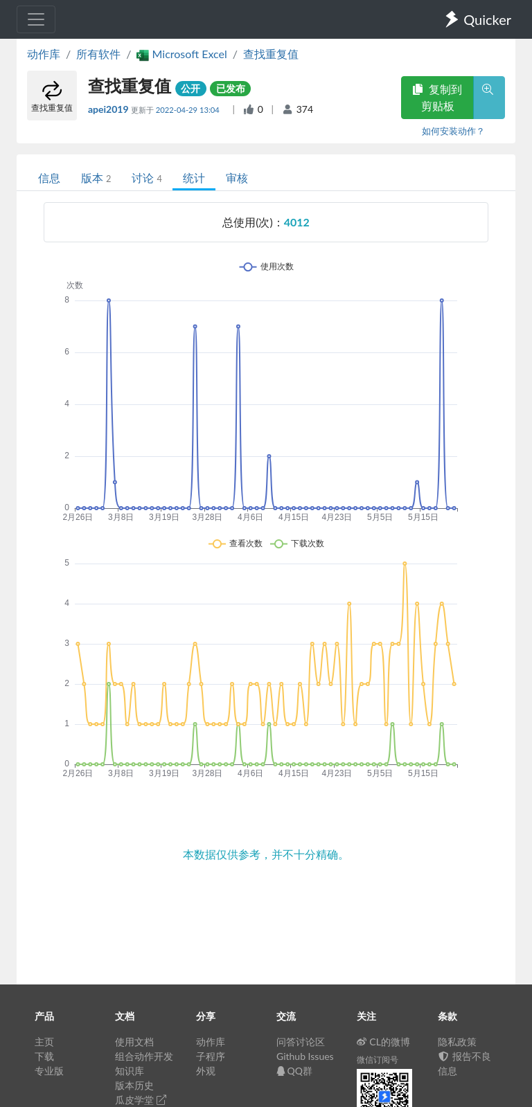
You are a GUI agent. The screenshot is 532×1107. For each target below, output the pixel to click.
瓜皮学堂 (140, 1100)
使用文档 (134, 1041)
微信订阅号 (377, 1059)
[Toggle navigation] (36, 19)
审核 (237, 177)
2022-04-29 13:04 (189, 109)
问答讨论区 (300, 1041)
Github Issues (305, 1056)
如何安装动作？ (453, 130)
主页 (44, 1041)
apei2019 (109, 109)
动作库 (43, 53)
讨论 (146, 177)
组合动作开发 (144, 1056)
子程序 (210, 1056)
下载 (44, 1056)
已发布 (230, 88)
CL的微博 (383, 1041)
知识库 (129, 1071)
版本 (96, 177)
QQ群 (294, 1071)
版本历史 (134, 1085)
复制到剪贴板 (437, 97)
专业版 (49, 1071)
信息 (49, 177)
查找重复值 (271, 53)
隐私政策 (457, 1041)
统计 (194, 177)
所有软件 (98, 53)
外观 (205, 1071)
